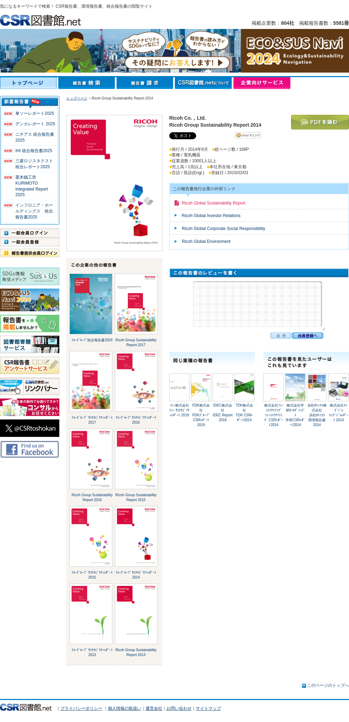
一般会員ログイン (29, 232)
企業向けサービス (261, 83)
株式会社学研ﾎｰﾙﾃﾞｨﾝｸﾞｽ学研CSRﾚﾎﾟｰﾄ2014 (295, 415)
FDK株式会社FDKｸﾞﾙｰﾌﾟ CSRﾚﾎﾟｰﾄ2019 (202, 415)
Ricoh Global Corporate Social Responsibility (223, 228)
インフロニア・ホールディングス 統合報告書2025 (34, 211)
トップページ (29, 83)
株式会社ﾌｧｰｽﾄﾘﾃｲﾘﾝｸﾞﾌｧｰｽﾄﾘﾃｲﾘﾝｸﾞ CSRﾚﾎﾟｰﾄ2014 (273, 415)
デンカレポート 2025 (35, 123)
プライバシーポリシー (81, 708)
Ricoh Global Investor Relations (211, 215)
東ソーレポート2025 (34, 113)
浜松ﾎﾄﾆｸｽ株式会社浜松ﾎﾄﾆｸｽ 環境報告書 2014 (318, 415)
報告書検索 (87, 83)
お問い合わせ (179, 708)
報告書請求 (146, 83)
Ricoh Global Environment (206, 241)
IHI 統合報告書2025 (33, 150)
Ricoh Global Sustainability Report (213, 203)
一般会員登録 (29, 241)
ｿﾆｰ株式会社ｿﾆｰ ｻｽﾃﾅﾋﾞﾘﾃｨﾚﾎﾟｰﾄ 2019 (179, 410)
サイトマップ (208, 708)
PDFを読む (320, 122)
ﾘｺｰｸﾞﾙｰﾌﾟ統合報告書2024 (92, 340)
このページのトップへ (328, 685)
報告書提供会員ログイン (29, 253)
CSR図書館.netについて (204, 83)
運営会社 (154, 708)
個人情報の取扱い (124, 708)
